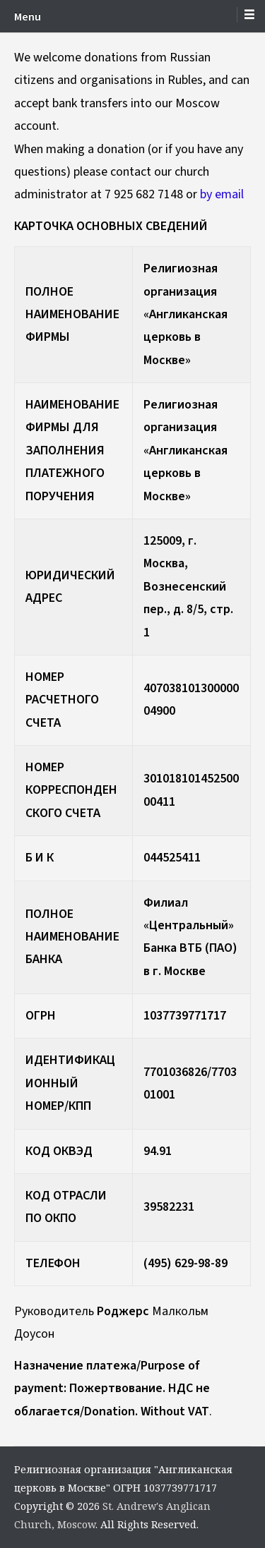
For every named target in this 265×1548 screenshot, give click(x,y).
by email (222, 194)
